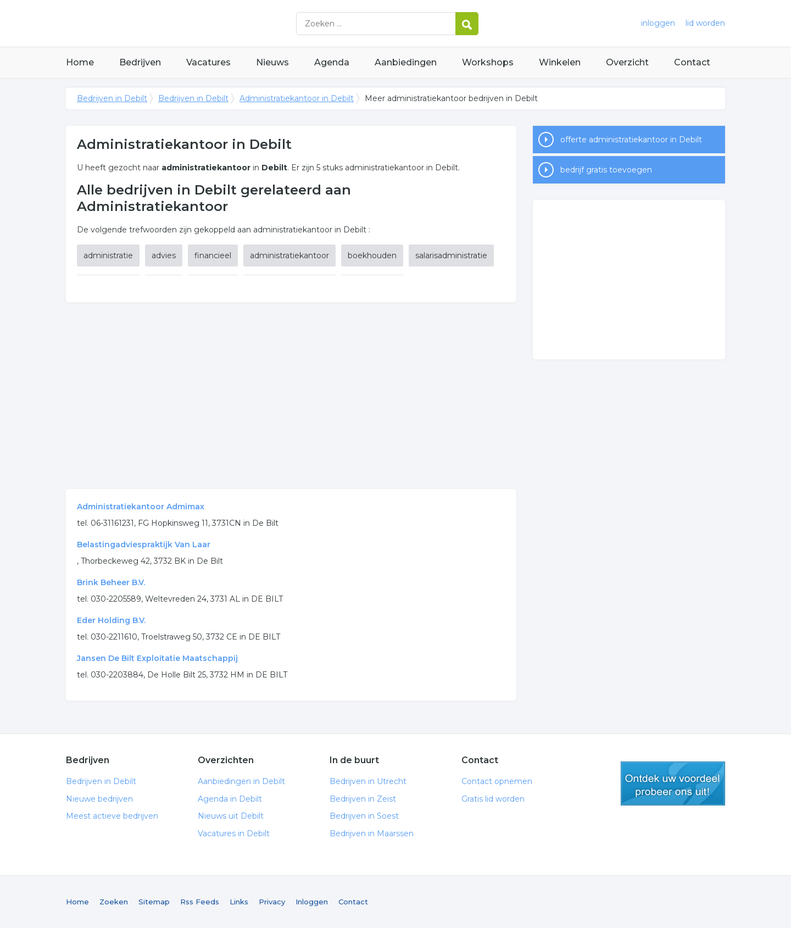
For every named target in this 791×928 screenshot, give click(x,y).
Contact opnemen (496, 781)
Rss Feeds (199, 901)
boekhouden (372, 255)
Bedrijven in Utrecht (368, 781)
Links (239, 901)
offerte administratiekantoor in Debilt (631, 140)
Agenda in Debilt (230, 799)
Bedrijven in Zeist (363, 799)
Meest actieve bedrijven (112, 816)
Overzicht (627, 62)
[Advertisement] (291, 396)
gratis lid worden (673, 783)
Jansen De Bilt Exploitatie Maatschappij (157, 658)
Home (80, 62)
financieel (212, 255)
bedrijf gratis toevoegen (606, 170)
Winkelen (560, 62)
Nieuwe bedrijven (99, 799)
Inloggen (312, 901)
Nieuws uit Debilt (231, 816)
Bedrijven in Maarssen (372, 833)
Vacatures (208, 62)
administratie (108, 255)
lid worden (705, 23)
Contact (692, 62)
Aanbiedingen (406, 62)
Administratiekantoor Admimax (140, 507)
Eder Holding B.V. (111, 620)
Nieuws (272, 62)
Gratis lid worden (493, 799)
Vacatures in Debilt (234, 833)
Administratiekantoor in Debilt (296, 98)
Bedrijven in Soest (364, 816)
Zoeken (113, 901)
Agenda (331, 62)
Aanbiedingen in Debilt (241, 781)
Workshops (488, 62)
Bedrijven (140, 62)
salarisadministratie (451, 255)
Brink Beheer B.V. (111, 582)
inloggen (658, 23)
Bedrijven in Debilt (203, 23)
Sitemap (154, 901)
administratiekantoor (289, 255)
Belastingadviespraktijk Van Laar (143, 544)
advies (164, 255)
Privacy (272, 901)
